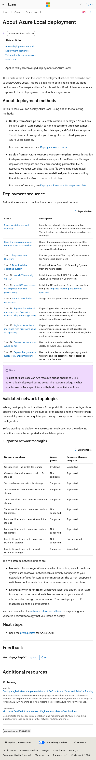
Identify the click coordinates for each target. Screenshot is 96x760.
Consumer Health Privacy (16, 755)
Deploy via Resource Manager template (63, 185)
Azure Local (32, 11)
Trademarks (59, 755)
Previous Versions (29, 750)
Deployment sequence (17, 50)
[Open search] (81, 5)
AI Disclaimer (9, 750)
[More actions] (90, 12)
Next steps (10, 59)
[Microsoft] (48, 4)
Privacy (72, 750)
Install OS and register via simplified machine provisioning (20, 288)
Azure (17, 11)
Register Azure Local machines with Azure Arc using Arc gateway (20, 329)
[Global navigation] (3, 5)
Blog (44, 750)
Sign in (89, 4)
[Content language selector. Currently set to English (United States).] (18, 742)
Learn (6, 11)
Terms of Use (42, 755)
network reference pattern (45, 611)
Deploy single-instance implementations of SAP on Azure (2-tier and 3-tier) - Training (48, 691)
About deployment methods (20, 46)
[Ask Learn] (84, 12)
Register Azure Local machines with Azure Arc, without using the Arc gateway (20, 312)
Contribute (59, 750)
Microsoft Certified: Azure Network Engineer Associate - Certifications (40, 711)
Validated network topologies (20, 55)
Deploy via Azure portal (53, 147)
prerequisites (27, 632)
